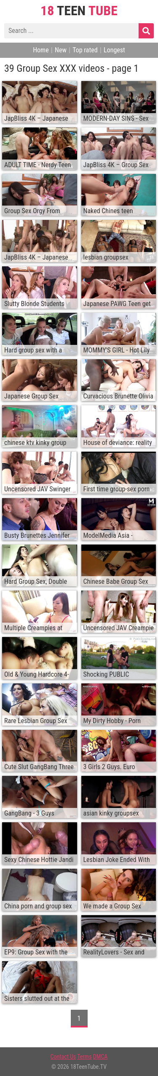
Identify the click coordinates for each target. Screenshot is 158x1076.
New (61, 50)
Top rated (85, 50)
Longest (114, 50)
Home (41, 50)
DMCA (100, 1056)
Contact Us (63, 1056)
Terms (84, 1056)
